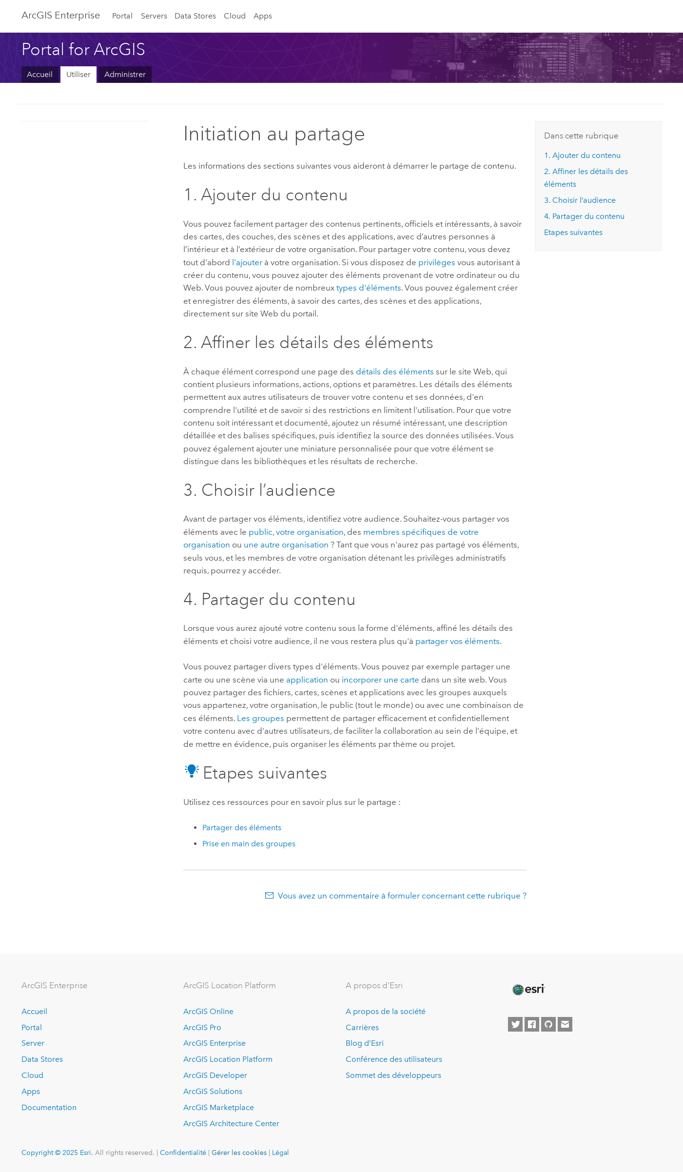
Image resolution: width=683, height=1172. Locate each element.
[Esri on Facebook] (532, 1024)
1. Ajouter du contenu (582, 155)
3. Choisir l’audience (580, 200)
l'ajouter (247, 262)
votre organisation (310, 532)
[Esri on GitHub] (548, 1024)
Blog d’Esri (365, 1043)
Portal (122, 15)
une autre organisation (286, 544)
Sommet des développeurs (393, 1075)
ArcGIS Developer (215, 1075)
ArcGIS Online (208, 1011)
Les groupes (260, 718)
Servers (154, 15)
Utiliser (78, 74)
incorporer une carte (380, 679)
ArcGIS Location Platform (228, 1059)
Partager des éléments (241, 827)
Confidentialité (183, 1152)
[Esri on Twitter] (515, 1024)
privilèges (436, 262)
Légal (280, 1152)
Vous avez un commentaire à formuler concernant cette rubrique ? (402, 895)
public (261, 532)
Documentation (49, 1107)
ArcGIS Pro (202, 1027)
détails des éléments (395, 371)
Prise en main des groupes (248, 843)
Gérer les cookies (239, 1152)
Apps (263, 15)
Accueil (40, 74)
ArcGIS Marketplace (218, 1107)
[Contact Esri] (565, 1024)
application (307, 679)
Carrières (362, 1027)
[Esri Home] (528, 989)
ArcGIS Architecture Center (231, 1123)
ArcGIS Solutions (212, 1091)
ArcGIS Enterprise (60, 15)
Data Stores (195, 15)
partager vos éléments (457, 641)
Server (32, 1043)
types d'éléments (368, 288)
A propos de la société (386, 1011)
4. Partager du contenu (584, 216)
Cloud (235, 15)
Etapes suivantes (573, 232)
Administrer (125, 74)
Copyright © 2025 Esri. (57, 1152)
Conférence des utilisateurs (394, 1059)
